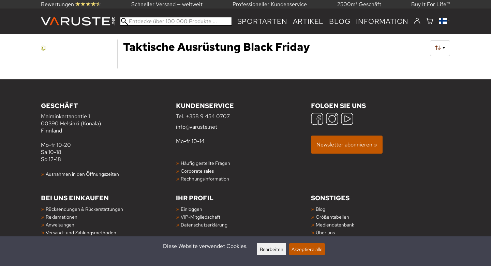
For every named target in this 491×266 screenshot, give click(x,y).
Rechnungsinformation (205, 178)
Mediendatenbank (335, 224)
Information (382, 21)
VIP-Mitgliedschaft (200, 217)
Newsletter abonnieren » (346, 144)
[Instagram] (332, 120)
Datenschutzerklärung (204, 224)
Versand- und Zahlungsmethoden (81, 232)
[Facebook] (317, 120)
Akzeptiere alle (307, 249)
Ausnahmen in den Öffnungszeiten (82, 174)
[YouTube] (347, 120)
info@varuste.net (196, 126)
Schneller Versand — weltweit (167, 4)
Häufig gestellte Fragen (205, 163)
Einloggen (191, 209)
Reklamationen (61, 217)
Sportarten (262, 21)
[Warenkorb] (429, 21)
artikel (308, 21)
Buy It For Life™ (430, 4)
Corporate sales (197, 171)
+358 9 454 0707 (208, 116)
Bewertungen (71, 4)
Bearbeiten (271, 249)
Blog (340, 21)
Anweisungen (60, 224)
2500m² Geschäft (359, 4)
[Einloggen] (417, 21)
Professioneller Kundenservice (270, 4)
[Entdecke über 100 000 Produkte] (176, 21)
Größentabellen (332, 217)
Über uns (325, 232)
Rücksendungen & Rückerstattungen (84, 209)
